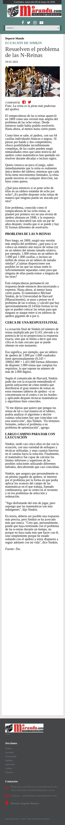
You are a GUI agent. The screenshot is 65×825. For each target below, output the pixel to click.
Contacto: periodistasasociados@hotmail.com (34, 795)
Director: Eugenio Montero (25, 803)
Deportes (9, 772)
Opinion (9, 760)
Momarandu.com (12, 819)
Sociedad (9, 752)
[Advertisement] (32, 589)
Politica (8, 748)
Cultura (8, 768)
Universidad (10, 756)
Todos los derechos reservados (38, 819)
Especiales (10, 764)
